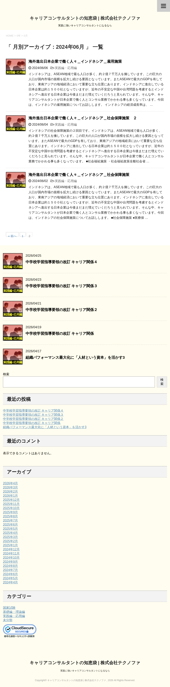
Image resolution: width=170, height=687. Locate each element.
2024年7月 (10, 570)
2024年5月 (10, 578)
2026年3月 (10, 487)
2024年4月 (10, 582)
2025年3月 (10, 537)
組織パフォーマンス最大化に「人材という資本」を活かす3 (75, 357)
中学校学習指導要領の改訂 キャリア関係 (60, 333)
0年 (19, 35)
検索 (6, 374)
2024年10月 (11, 557)
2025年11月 (11, 504)
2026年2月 (10, 491)
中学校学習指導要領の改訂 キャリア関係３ (61, 286)
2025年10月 (11, 508)
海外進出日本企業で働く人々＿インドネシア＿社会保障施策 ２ (82, 118)
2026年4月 (10, 483)
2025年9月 (10, 512)
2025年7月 (10, 520)
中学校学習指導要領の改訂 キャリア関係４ (61, 262)
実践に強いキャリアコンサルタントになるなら (85, 670)
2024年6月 (10, 574)
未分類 (7, 620)
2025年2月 (10, 541)
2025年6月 (10, 524)
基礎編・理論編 (14, 611)
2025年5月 (10, 528)
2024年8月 (10, 565)
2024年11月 (11, 553)
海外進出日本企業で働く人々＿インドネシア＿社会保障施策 (78, 175)
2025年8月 (10, 516)
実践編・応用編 (66, 68)
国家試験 (9, 607)
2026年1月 (10, 495)
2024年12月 (11, 549)
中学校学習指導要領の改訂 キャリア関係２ (61, 310)
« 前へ (12, 235)
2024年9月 (10, 561)
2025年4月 (10, 532)
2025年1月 (10, 545)
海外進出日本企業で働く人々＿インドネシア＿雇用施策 (75, 61)
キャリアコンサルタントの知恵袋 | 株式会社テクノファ (85, 18)
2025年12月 (11, 499)
